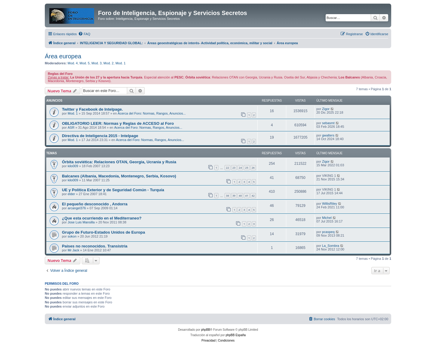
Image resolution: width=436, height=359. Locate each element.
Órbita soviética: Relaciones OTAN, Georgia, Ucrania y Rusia (119, 162)
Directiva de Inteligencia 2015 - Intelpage (100, 135)
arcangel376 (77, 208)
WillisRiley (329, 203)
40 (240, 196)
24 (240, 168)
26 (253, 168)
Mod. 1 (120, 63)
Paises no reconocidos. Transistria (94, 246)
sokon (72, 236)
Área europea (63, 56)
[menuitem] (84, 34)
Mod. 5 (85, 63)
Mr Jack (73, 250)
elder (71, 194)
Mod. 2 (108, 63)
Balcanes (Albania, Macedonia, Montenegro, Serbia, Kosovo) (119, 176)
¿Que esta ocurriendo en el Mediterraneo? (102, 218)
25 (246, 168)
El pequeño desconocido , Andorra (94, 204)
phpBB (205, 329)
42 (253, 196)
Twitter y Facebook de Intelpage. (92, 109)
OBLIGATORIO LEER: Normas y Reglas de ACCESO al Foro (118, 123)
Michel (327, 217)
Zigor (326, 109)
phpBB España (236, 335)
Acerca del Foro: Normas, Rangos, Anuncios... (152, 113)
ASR (71, 127)
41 (246, 196)
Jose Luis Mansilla (81, 222)
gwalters (328, 135)
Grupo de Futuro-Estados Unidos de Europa (103, 232)
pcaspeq (328, 232)
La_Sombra (330, 245)
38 (227, 196)
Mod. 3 (96, 63)
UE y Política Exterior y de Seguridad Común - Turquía (113, 190)
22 (227, 168)
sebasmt (328, 123)
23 (233, 168)
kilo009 (73, 166)
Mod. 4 (73, 63)
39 (233, 196)
